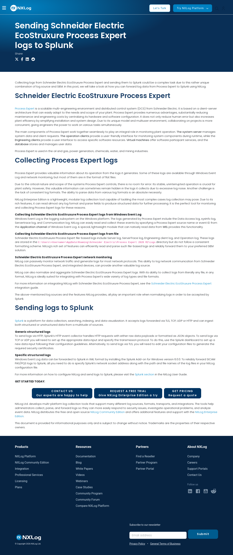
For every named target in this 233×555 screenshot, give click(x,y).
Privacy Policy (137, 543)
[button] (4, 8)
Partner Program (146, 462)
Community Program (89, 493)
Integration (22, 468)
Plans (18, 487)
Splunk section (144, 374)
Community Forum (88, 499)
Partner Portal (145, 468)
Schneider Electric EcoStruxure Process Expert (181, 283)
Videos (80, 475)
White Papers (84, 468)
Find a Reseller (145, 456)
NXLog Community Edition (107, 412)
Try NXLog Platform (190, 8)
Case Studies (84, 487)
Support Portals (197, 468)
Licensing (21, 481)
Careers (192, 462)
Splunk (19, 321)
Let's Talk (159, 8)
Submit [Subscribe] (203, 534)
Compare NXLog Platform (92, 506)
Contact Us (194, 475)
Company (193, 456)
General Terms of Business (165, 543)
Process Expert (24, 108)
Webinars (82, 481)
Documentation (86, 456)
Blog (79, 462)
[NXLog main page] (21, 8)
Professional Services (29, 475)
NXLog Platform (25, 456)
